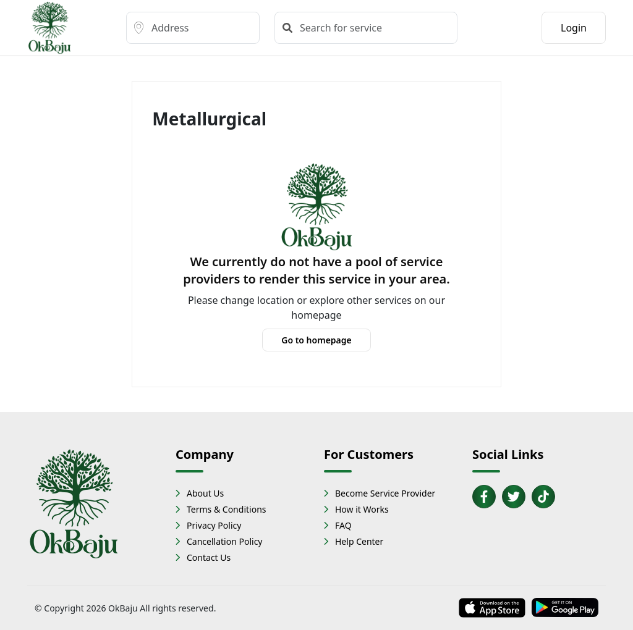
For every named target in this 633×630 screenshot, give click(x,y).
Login (574, 28)
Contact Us (209, 557)
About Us (205, 493)
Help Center (359, 541)
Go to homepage (316, 340)
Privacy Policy (214, 525)
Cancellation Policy (225, 541)
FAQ (343, 525)
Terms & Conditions (226, 509)
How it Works (362, 509)
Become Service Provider (385, 493)
